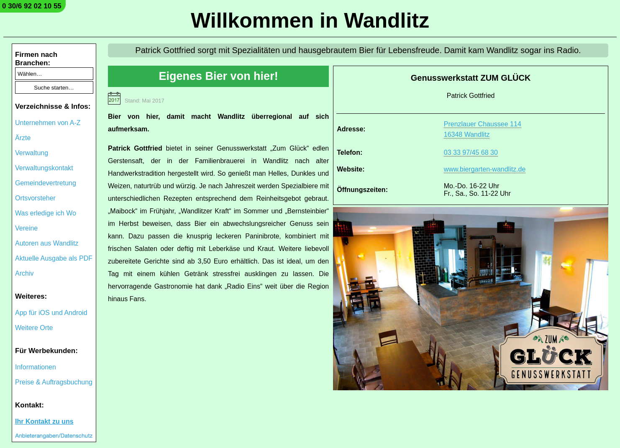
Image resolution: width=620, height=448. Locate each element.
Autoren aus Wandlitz (46, 243)
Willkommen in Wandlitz (310, 20)
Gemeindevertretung (45, 183)
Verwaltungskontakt (44, 168)
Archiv (24, 273)
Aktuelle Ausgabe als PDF (53, 258)
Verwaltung (31, 152)
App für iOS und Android (51, 312)
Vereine (26, 228)
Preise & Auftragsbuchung (53, 382)
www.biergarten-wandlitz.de (485, 169)
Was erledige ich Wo (45, 213)
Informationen (35, 367)
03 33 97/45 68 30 (471, 152)
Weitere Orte (34, 327)
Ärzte (23, 137)
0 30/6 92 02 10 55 (31, 6)
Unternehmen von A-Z (48, 122)
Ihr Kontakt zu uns (44, 421)
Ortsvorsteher (35, 198)
